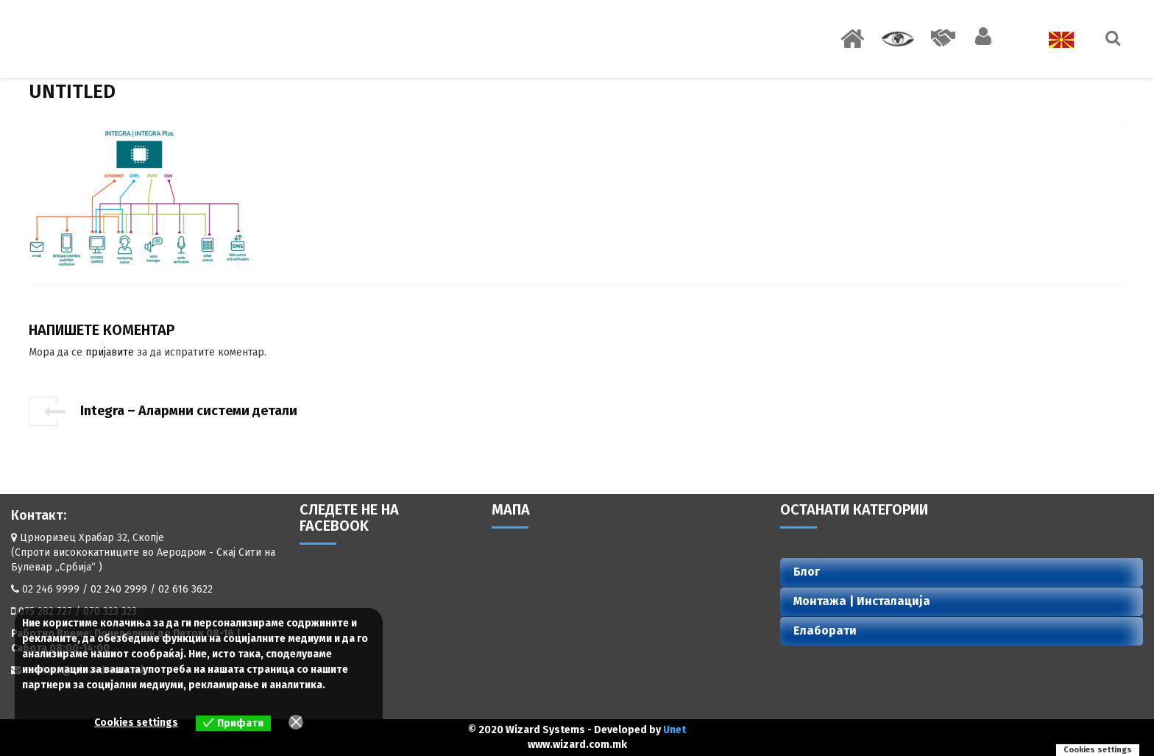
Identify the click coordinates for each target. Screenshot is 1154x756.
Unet (674, 730)
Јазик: (1048, 40)
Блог (806, 572)
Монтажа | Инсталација (861, 601)
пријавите (109, 352)
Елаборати (825, 630)
